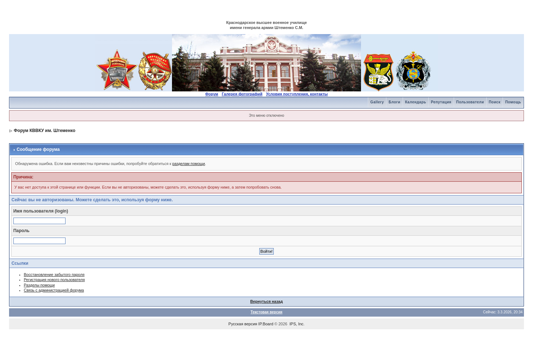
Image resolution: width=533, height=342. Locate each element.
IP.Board (265, 324)
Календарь (415, 102)
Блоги (394, 102)
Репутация (441, 102)
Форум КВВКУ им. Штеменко (44, 130)
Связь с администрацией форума (54, 290)
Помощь (513, 102)
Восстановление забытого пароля (54, 274)
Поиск (495, 102)
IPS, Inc (297, 324)
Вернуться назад (266, 301)
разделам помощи (188, 163)
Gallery (377, 102)
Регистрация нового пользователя (54, 279)
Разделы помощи (39, 285)
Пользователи (470, 102)
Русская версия (242, 324)
